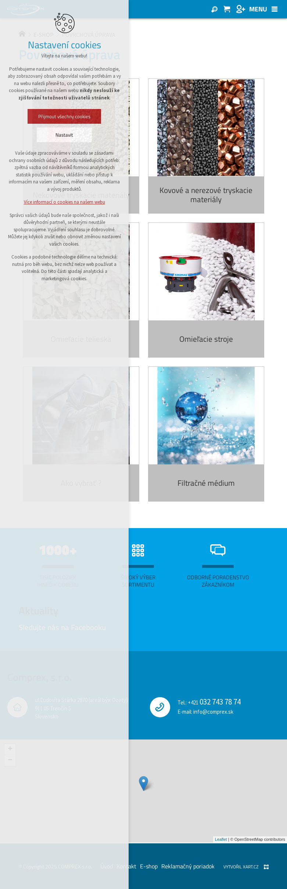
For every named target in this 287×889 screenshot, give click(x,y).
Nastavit (64, 134)
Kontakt (126, 866)
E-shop (149, 866)
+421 (214, 702)
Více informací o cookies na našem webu (64, 202)
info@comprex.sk (213, 711)
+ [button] (10, 749)
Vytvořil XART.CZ (240, 866)
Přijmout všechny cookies (64, 116)
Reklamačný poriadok (188, 866)
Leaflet (221, 839)
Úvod (106, 866)
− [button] (10, 760)
